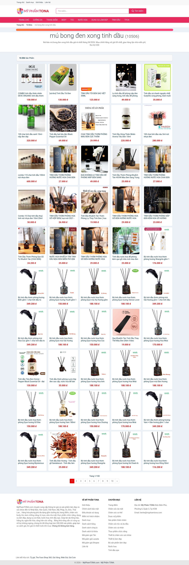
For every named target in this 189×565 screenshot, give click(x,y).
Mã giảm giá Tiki (89, 535)
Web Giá (64, 557)
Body (64, 20)
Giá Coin (72, 557)
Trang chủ (20, 2)
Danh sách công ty (90, 528)
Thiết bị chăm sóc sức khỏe (119, 535)
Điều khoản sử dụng (90, 513)
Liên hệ (48, 2)
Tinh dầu (116, 20)
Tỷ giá (32, 557)
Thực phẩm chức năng (117, 531)
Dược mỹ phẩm (114, 516)
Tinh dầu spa (113, 550)
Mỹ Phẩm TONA (107, 563)
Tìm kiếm (137, 11)
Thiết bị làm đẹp (115, 539)
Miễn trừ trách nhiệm (90, 516)
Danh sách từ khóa (90, 531)
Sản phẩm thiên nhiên (117, 520)
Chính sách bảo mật (90, 509)
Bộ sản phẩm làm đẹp (117, 543)
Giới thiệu (39, 2)
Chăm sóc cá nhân (116, 528)
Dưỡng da (37, 20)
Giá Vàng (56, 557)
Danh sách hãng (89, 524)
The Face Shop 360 (44, 557)
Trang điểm (52, 20)
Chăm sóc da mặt (115, 509)
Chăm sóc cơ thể (115, 513)
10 (112, 481)
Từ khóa (29, 25)
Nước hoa (83, 20)
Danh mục (30, 2)
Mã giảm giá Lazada (90, 539)
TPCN (126, 20)
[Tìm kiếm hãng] (92, 11)
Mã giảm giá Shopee (90, 543)
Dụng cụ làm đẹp (99, 20)
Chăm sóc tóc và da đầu (118, 524)
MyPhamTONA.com (91, 563)
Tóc (72, 20)
